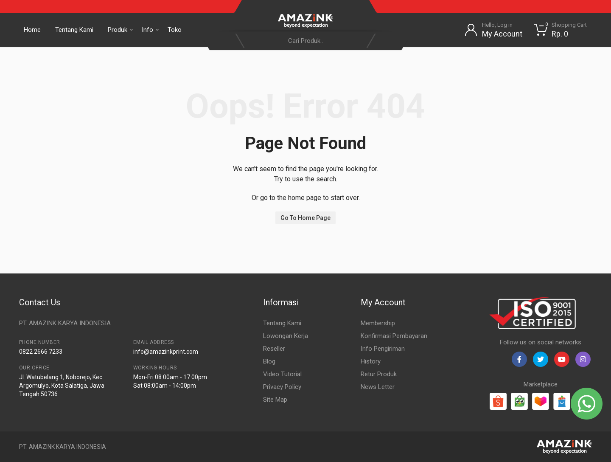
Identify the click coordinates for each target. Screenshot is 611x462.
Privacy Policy (282, 387)
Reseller (274, 348)
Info (150, 30)
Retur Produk (379, 374)
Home (32, 30)
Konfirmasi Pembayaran (394, 336)
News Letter (378, 387)
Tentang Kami (74, 30)
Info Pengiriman (383, 348)
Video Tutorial (282, 374)
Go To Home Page (305, 217)
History (371, 361)
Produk (120, 30)
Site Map (275, 399)
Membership (378, 323)
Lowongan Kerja (285, 336)
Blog (269, 361)
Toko (175, 30)
